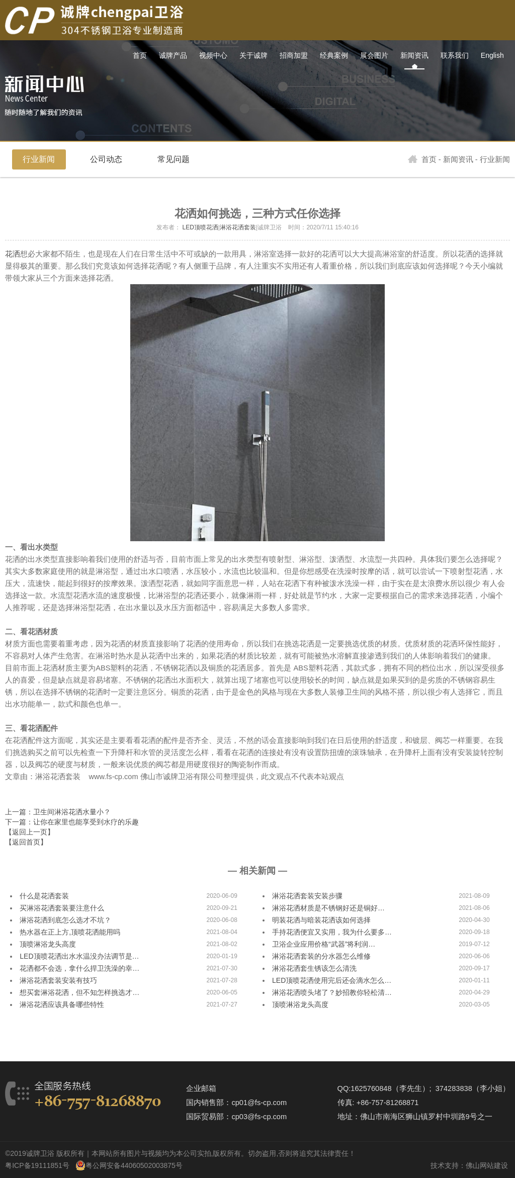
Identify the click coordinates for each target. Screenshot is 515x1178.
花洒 (12, 254)
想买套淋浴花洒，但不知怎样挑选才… (79, 992)
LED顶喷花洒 (200, 227)
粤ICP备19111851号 (37, 1165)
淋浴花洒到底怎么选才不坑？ (65, 920)
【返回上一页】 (29, 832)
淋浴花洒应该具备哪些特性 (62, 1004)
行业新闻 (39, 159)
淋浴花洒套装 (238, 227)
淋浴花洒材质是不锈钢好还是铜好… (328, 908)
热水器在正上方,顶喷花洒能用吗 (70, 932)
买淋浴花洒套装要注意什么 (62, 908)
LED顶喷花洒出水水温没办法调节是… (79, 956)
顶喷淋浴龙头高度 (48, 944)
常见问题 (173, 159)
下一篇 (72, 822)
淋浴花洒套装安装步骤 (307, 896)
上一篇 (58, 812)
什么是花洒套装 (44, 896)
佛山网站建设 (487, 1165)
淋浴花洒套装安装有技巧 (58, 980)
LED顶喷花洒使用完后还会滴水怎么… (331, 980)
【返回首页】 (26, 842)
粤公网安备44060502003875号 (134, 1165)
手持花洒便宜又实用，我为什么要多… (332, 932)
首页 (422, 159)
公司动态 (106, 159)
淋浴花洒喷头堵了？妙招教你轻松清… (332, 992)
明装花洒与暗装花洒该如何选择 (321, 920)
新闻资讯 (458, 159)
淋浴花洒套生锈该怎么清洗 (314, 968)
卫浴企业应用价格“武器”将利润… (323, 944)
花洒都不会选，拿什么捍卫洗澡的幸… (79, 968)
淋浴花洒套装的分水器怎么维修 (321, 956)
